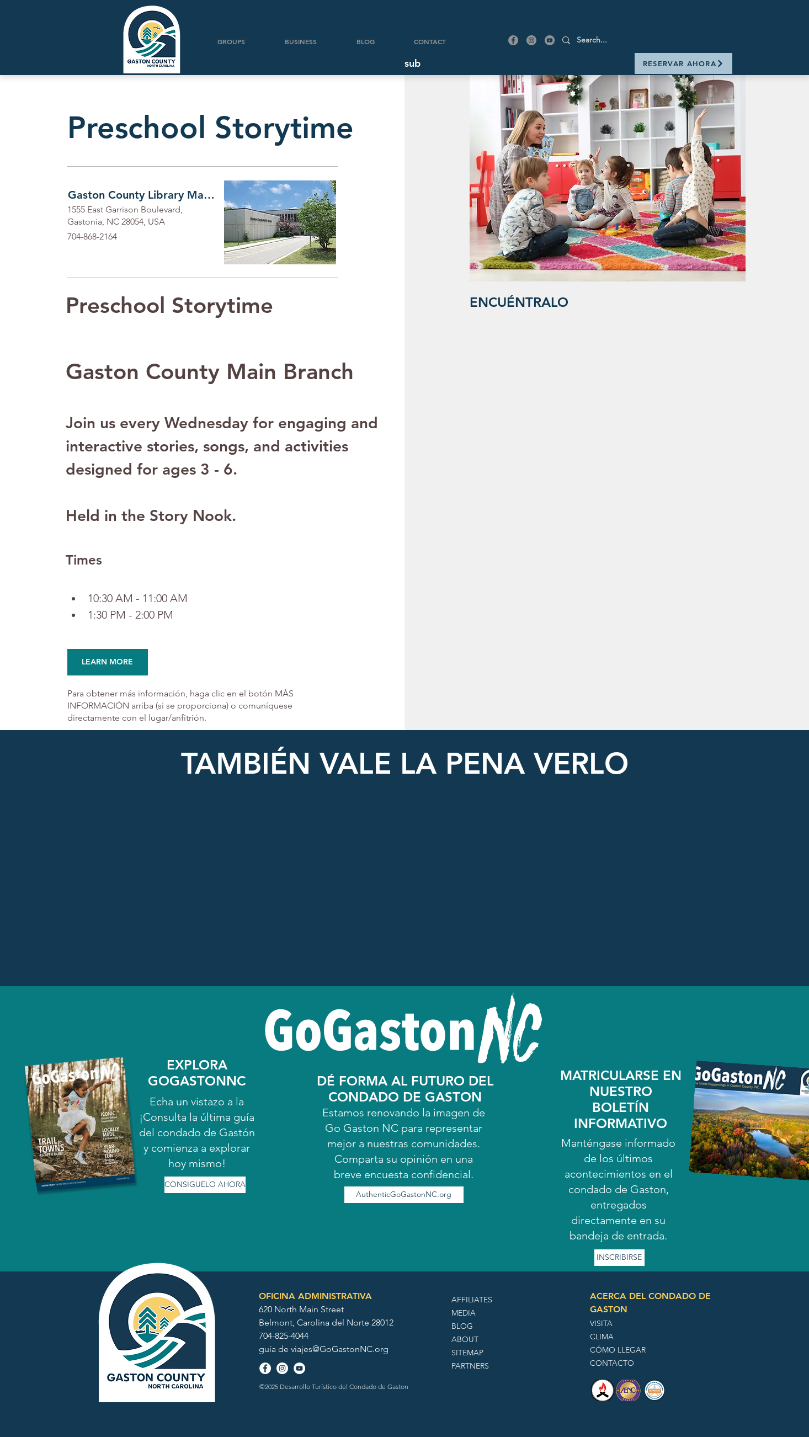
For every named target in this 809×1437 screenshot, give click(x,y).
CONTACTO (612, 1363)
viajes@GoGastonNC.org (339, 1349)
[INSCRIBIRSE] (619, 1257)
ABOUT (464, 1339)
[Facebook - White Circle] (265, 1368)
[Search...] (638, 40)
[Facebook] (513, 40)
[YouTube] (550, 40)
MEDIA (463, 1313)
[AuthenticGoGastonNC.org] (404, 1194)
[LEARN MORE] (107, 662)
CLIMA (602, 1337)
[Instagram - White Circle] (282, 1368)
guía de (275, 1349)
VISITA (601, 1323)
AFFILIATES (471, 1300)
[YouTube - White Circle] (299, 1368)
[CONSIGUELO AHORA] (205, 1185)
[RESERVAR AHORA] (683, 63)
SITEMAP (467, 1353)
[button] (412, 63)
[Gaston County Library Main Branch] (143, 195)
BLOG (462, 1326)
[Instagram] (531, 40)
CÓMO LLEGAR (618, 1350)
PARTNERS (470, 1366)
